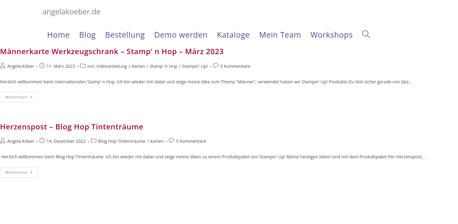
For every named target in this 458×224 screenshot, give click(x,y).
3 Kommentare (235, 66)
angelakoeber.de (72, 11)
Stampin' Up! (195, 66)
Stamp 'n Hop (163, 66)
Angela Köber (20, 66)
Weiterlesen (21, 98)
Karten (138, 66)
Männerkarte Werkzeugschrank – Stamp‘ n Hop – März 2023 (112, 51)
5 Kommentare (191, 141)
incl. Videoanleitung (107, 66)
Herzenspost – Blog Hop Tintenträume (71, 126)
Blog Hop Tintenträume (122, 141)
